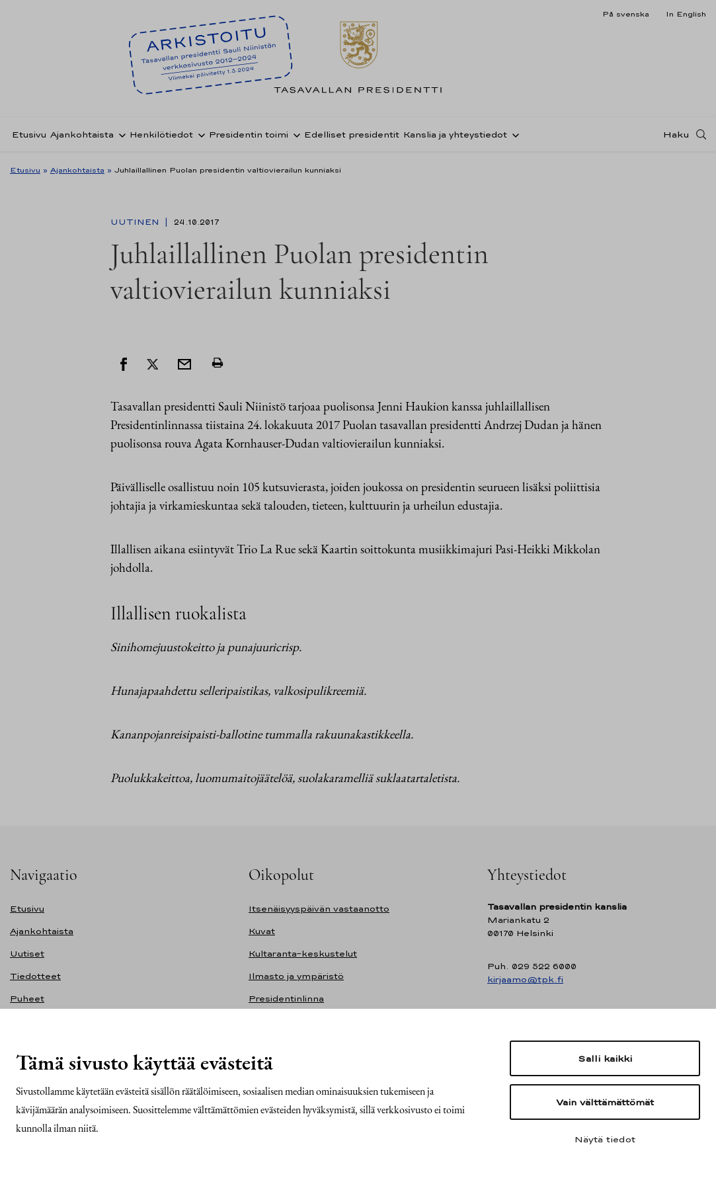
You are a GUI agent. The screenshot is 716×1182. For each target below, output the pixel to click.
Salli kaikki (605, 1058)
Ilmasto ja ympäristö (296, 976)
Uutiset (27, 953)
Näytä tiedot (605, 1139)
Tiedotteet (35, 976)
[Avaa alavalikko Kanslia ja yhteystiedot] (513, 134)
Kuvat (262, 931)
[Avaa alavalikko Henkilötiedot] (199, 134)
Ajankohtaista (82, 134)
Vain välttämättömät (605, 1102)
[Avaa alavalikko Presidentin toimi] (294, 134)
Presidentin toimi (248, 134)
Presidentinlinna (286, 998)
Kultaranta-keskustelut (303, 953)
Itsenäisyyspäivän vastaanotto (319, 908)
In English (686, 14)
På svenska (625, 14)
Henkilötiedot (161, 134)
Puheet (27, 998)
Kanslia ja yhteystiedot (455, 134)
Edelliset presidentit (351, 134)
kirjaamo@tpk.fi (525, 979)
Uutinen (136, 222)
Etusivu (29, 134)
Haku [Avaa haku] (676, 134)
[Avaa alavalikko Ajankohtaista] (120, 134)
